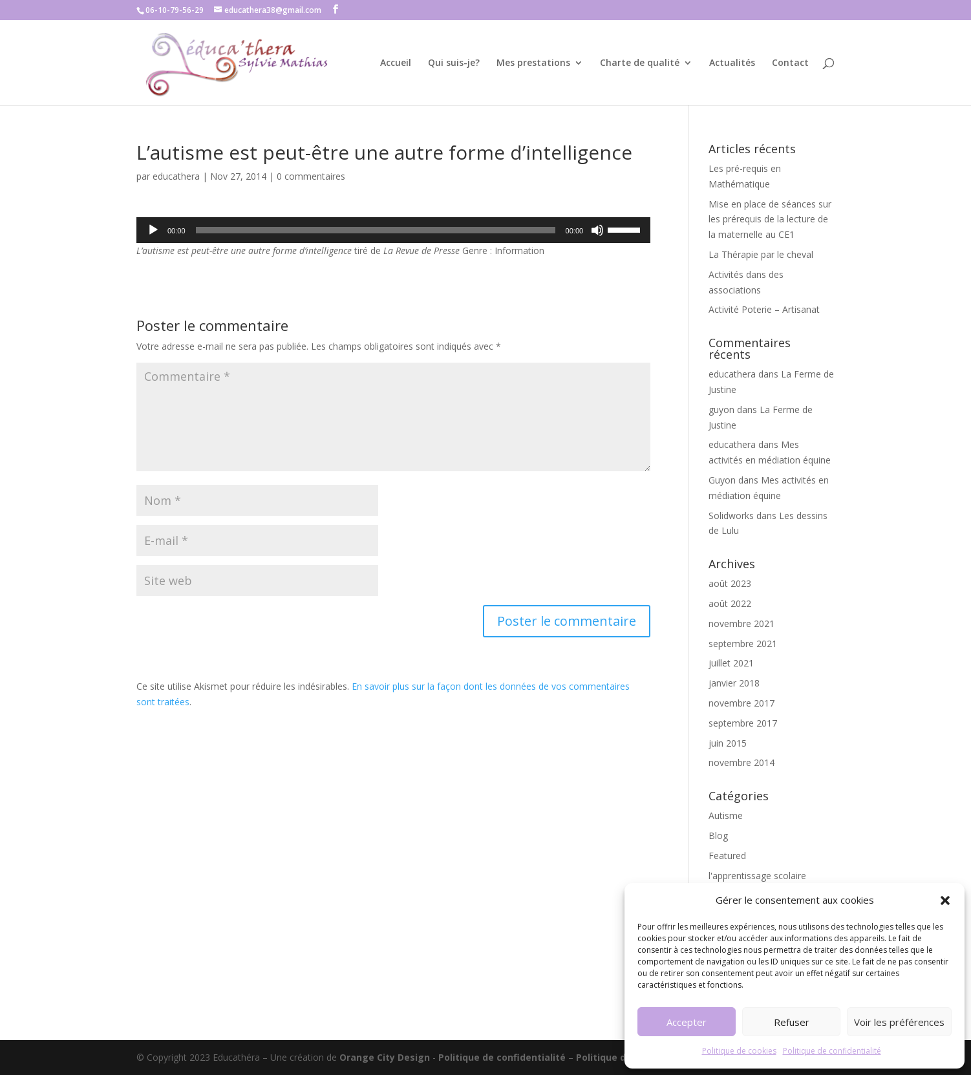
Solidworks (731, 515)
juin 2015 (728, 743)
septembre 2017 (743, 723)
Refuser (791, 1022)
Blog (718, 835)
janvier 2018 (734, 683)
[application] (393, 230)
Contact (790, 63)
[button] (945, 900)
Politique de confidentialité (832, 1050)
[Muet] (597, 230)
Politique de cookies (739, 1050)
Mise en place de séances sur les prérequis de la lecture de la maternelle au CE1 (770, 219)
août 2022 (730, 603)
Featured (727, 855)
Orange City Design (384, 1057)
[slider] (375, 230)
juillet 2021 (731, 663)
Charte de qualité (639, 63)
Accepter (687, 1022)
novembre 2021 (741, 623)
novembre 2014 (741, 762)
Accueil (395, 63)
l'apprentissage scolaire (757, 875)
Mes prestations (533, 63)
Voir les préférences (899, 1022)
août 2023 (730, 583)
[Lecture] (153, 230)
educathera (176, 176)
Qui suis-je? (454, 63)
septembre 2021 (743, 643)
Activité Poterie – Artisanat (764, 309)
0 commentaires (311, 176)
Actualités (732, 63)
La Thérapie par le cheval (761, 254)
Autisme (726, 815)
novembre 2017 (741, 703)
